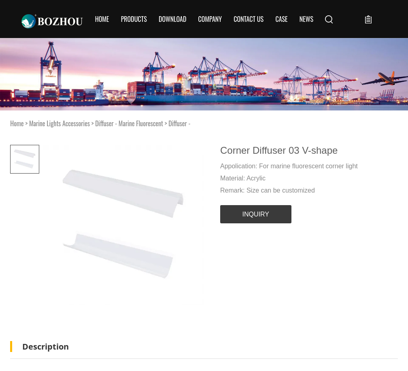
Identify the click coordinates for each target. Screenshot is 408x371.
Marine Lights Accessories (59, 123)
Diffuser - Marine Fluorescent (129, 123)
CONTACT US (249, 19)
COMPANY (210, 19)
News (306, 19)
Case (281, 19)
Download (172, 19)
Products (134, 19)
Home (102, 19)
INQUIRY (255, 214)
